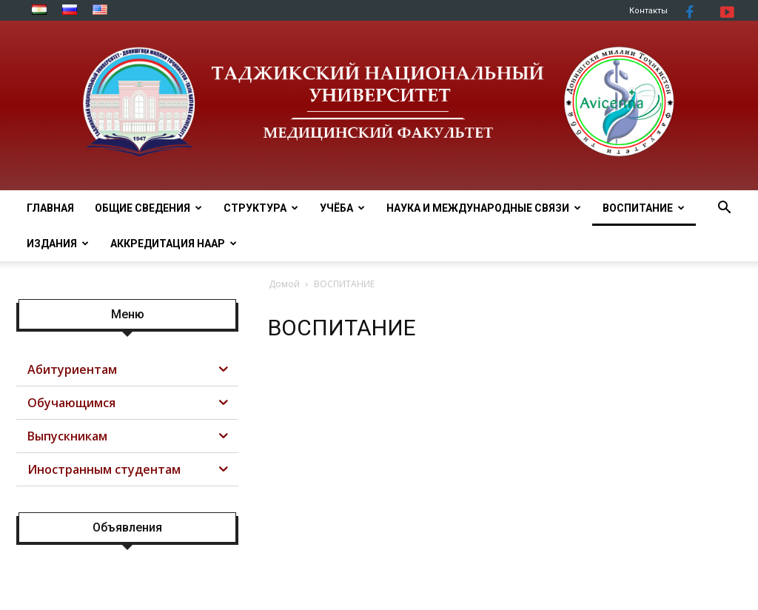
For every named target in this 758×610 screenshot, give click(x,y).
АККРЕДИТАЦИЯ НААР (173, 243)
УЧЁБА (342, 208)
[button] (724, 209)
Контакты (648, 11)
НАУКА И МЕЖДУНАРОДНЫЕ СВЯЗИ (483, 208)
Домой (284, 284)
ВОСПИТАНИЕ (644, 208)
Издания (58, 243)
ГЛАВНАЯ (50, 208)
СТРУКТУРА (261, 208)
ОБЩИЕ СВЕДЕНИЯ (148, 208)
